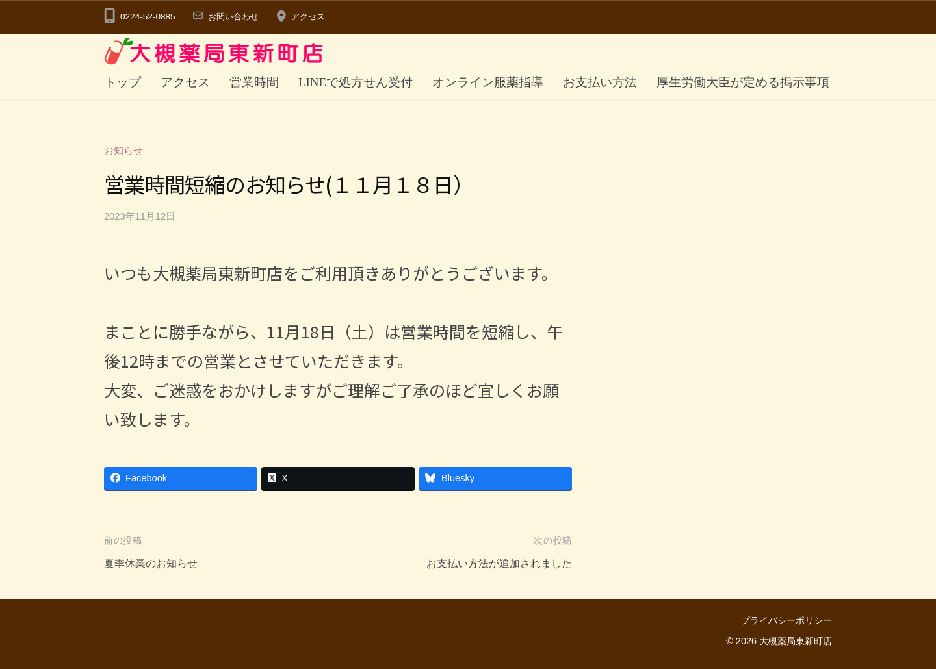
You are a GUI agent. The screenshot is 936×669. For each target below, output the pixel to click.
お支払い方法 (600, 82)
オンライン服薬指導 (487, 82)
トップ (122, 82)
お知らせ (123, 150)
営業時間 (254, 82)
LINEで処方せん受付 (355, 82)
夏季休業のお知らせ (153, 564)
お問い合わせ (235, 16)
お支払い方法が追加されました (494, 564)
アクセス (313, 16)
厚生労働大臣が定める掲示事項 (742, 82)
